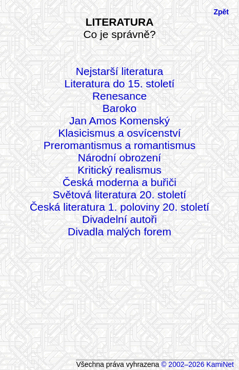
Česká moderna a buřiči (119, 182)
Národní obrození (119, 157)
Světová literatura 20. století (119, 194)
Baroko (120, 108)
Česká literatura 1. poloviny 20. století (119, 207)
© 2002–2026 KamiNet (197, 364)
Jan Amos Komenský (119, 120)
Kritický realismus (119, 170)
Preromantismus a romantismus (119, 145)
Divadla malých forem (119, 231)
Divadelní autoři (119, 219)
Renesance (119, 96)
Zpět (221, 12)
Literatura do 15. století (120, 83)
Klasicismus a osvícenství (119, 133)
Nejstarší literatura (119, 71)
